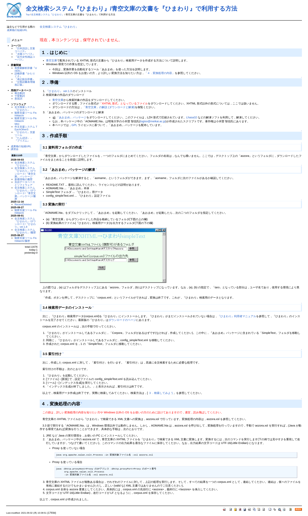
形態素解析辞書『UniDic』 (26, 69)
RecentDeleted (23, 204)
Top (27, 14)
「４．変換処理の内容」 (159, 73)
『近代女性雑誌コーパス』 (25, 58)
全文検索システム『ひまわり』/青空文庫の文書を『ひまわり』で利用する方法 (131, 8)
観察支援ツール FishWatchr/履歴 (26, 239)
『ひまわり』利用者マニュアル (237, 316)
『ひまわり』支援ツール (25, 133)
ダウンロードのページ (122, 319)
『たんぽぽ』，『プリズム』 (23, 139)
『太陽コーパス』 (25, 53)
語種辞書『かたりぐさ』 (25, 75)
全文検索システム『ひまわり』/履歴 (25, 231)
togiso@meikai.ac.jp (152, 121)
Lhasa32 (191, 117)
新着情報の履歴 (23, 179)
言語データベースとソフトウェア (25, 183)
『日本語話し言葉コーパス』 (25, 50)
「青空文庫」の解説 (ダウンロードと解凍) (109, 107)
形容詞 (18, 98)
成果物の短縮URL (17, 30)
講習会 (14, 149)
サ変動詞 (20, 95)
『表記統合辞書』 (25, 79)
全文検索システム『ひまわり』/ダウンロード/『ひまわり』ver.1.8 (25, 222)
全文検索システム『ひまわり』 (47, 14)
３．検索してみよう (161, 393)
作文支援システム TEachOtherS (26, 128)
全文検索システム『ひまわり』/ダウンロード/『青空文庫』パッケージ (25, 172)
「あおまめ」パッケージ (69, 117)
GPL (74, 125)
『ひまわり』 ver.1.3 (59, 91)
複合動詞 (20, 93)
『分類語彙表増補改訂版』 (25, 83)
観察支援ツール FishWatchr (26, 114)
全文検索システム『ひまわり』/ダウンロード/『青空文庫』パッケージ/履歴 (25, 193)
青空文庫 (51, 60)
